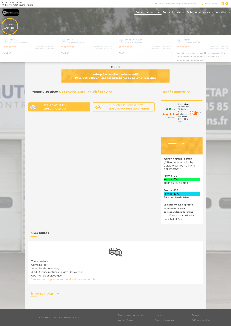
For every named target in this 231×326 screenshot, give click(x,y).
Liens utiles (160, 315)
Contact (195, 315)
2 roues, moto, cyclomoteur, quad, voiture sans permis (63, 279)
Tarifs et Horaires (174, 12)
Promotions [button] (176, 143)
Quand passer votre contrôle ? (131, 315)
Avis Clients (223, 12)
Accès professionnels (164, 320)
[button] (176, 92)
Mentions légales (125, 320)
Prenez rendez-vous (148, 12)
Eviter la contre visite (200, 12)
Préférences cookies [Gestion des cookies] (201, 320)
